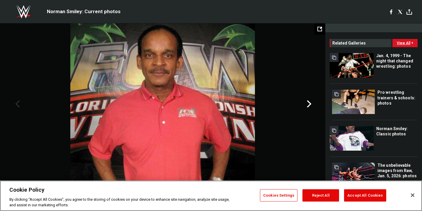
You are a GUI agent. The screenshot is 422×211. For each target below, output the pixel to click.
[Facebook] (391, 12)
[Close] (412, 195)
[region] (211, 196)
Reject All (321, 195)
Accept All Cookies (365, 195)
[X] (400, 12)
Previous (17, 104)
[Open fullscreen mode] (319, 29)
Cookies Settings (278, 195)
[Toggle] (409, 12)
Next (308, 104)
